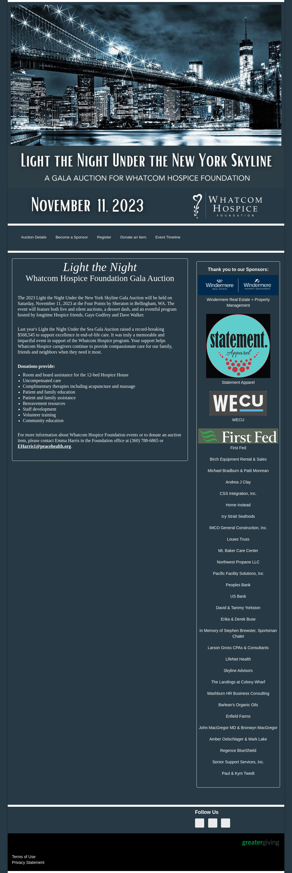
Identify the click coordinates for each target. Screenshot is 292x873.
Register (104, 237)
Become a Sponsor (72, 237)
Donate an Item (133, 237)
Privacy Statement (28, 862)
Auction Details (33, 237)
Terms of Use (23, 856)
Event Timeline (167, 237)
